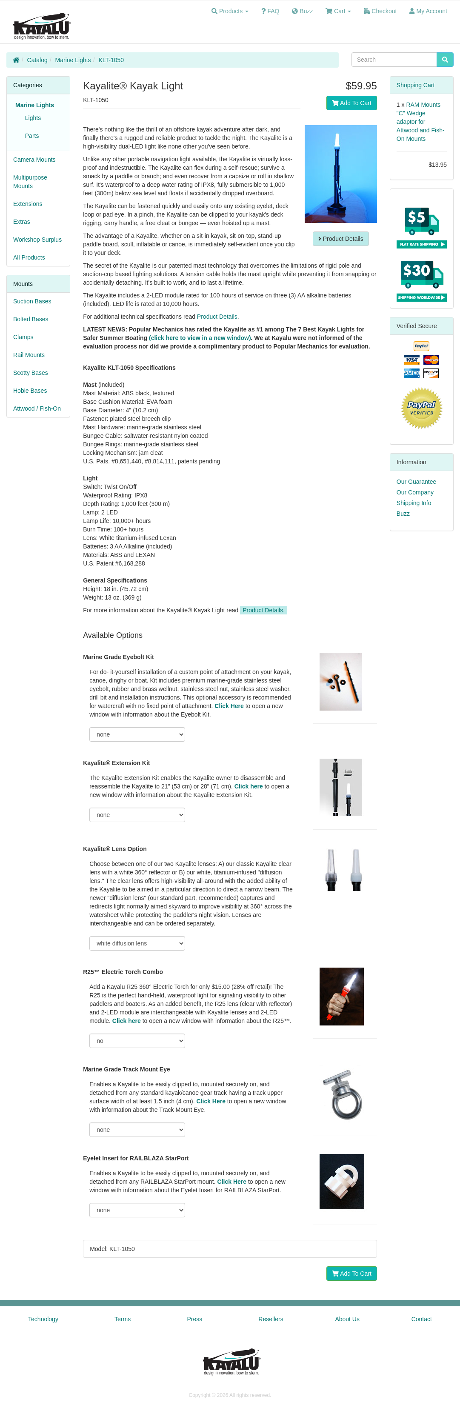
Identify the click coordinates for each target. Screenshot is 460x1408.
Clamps (23, 337)
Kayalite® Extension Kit (116, 763)
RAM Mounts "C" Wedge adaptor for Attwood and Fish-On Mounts (421, 121)
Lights (31, 117)
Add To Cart (351, 103)
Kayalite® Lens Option (115, 848)
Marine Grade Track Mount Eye (126, 1069)
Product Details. (264, 610)
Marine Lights (73, 60)
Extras (21, 221)
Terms (122, 1319)
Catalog (37, 60)
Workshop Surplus (37, 239)
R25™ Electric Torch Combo (123, 971)
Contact (421, 1319)
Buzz (403, 513)
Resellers (270, 1319)
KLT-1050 (111, 60)
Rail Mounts (29, 354)
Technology (43, 1319)
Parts (30, 135)
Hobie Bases (30, 390)
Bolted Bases (31, 319)
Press (194, 1319)
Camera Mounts (34, 159)
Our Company (415, 492)
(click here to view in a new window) (200, 337)
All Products (29, 257)
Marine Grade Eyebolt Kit (118, 657)
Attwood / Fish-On (37, 408)
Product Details (340, 238)
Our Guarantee (416, 481)
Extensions (27, 203)
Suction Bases (32, 301)
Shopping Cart (416, 85)
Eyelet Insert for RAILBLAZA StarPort (136, 1158)
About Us (347, 1319)
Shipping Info (414, 503)
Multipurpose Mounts (30, 181)
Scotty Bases (30, 372)
